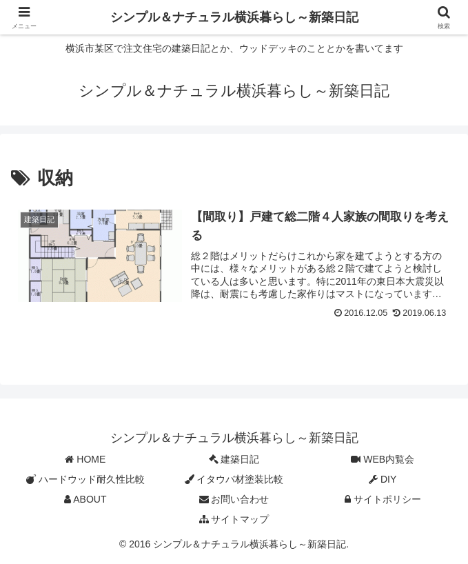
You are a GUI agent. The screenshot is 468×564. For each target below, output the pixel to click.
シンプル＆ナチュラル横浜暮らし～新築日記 (234, 17)
